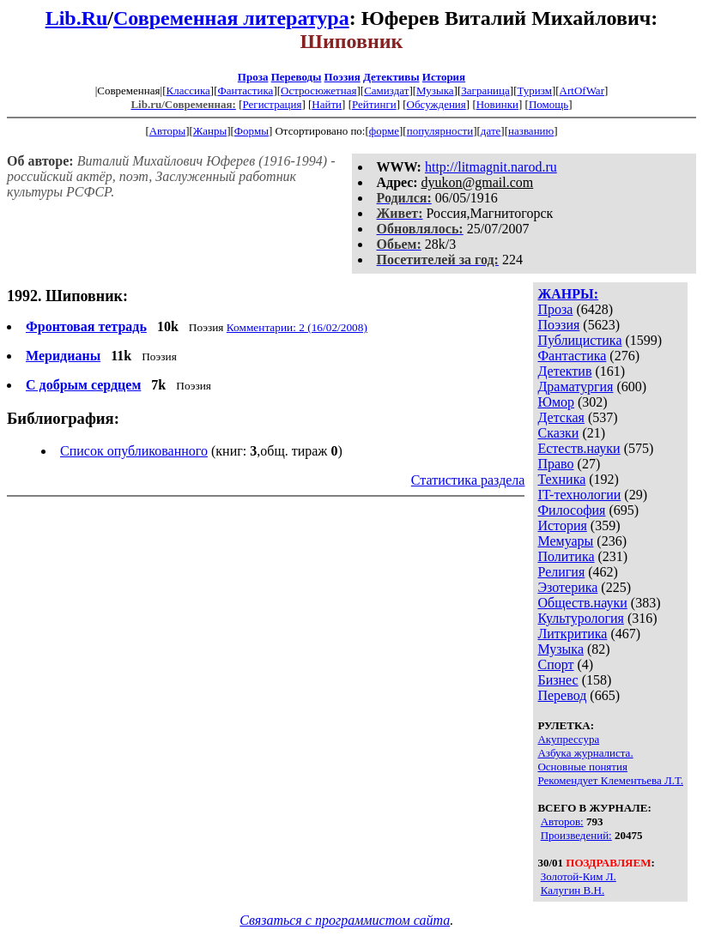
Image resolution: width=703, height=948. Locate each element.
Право (555, 463)
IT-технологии (579, 494)
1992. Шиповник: (67, 296)
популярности (440, 130)
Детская (561, 417)
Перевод (561, 695)
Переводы (296, 76)
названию (531, 130)
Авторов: (562, 821)
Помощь (548, 104)
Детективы (391, 76)
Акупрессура (568, 739)
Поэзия (342, 76)
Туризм (534, 90)
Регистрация (271, 104)
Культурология (580, 618)
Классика (187, 90)
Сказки (558, 433)
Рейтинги (374, 104)
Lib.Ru (76, 18)
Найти (327, 104)
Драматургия (575, 386)
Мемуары (565, 541)
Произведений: (576, 835)
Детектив (564, 371)
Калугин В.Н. (572, 890)
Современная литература (231, 18)
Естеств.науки (578, 448)
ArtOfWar (582, 90)
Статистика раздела (468, 480)
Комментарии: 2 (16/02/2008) (297, 327)
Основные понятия (582, 766)
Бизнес (557, 680)
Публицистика (579, 340)
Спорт (555, 664)
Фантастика (245, 90)
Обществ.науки (582, 602)
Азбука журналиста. (585, 752)
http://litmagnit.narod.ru (491, 167)
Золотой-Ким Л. (578, 876)
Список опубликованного (134, 451)
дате (491, 130)
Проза (253, 76)
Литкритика (572, 633)
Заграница (485, 90)
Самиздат (386, 90)
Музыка (435, 90)
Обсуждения (436, 104)
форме (384, 130)
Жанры (210, 130)
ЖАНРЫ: (567, 294)
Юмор (555, 402)
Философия (571, 510)
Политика (565, 556)
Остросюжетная (318, 90)
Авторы (167, 130)
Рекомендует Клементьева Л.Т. (610, 780)
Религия (561, 572)
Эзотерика (567, 587)
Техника (561, 479)
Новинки (497, 104)
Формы (251, 130)
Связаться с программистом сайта (344, 920)
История (443, 76)
